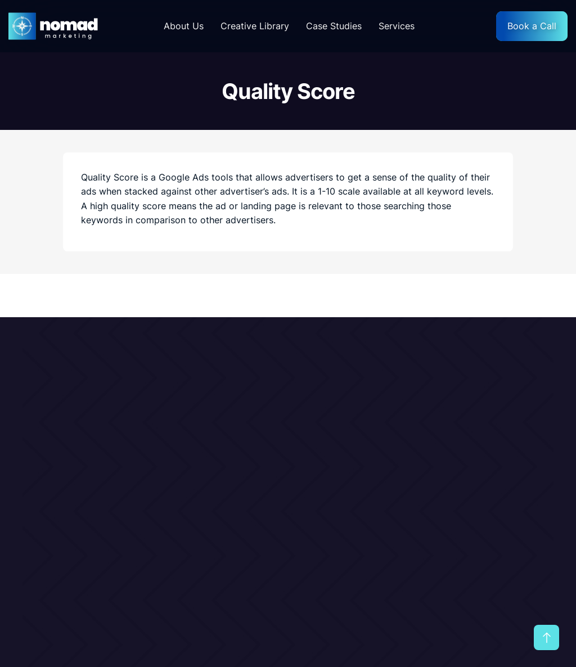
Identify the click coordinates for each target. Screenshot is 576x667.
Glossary (365, 468)
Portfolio (365, 445)
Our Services (373, 422)
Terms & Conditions (512, 422)
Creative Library (254, 25)
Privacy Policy (500, 445)
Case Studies (334, 25)
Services (397, 25)
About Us (184, 25)
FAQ (478, 468)
